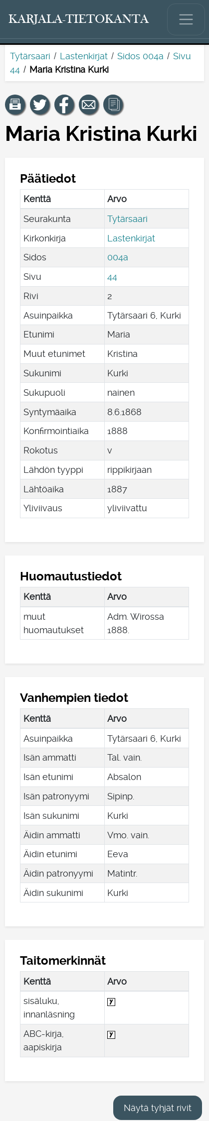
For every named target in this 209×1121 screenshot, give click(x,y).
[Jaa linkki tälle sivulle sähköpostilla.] (89, 104)
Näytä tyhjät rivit (158, 1108)
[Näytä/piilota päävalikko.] (186, 19)
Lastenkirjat (84, 56)
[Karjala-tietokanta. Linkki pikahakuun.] (78, 19)
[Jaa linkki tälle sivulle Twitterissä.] (40, 104)
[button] (15, 104)
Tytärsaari (30, 56)
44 (112, 276)
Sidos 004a (140, 56)
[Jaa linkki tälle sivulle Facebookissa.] (64, 104)
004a (117, 257)
